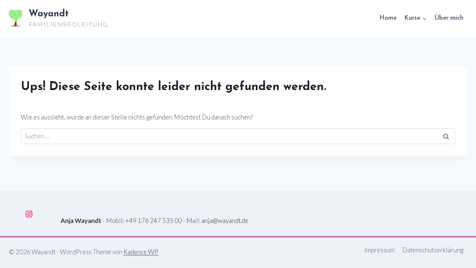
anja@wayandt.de (225, 220)
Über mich (448, 18)
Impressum (379, 250)
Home (388, 18)
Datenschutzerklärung (432, 250)
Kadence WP (140, 252)
